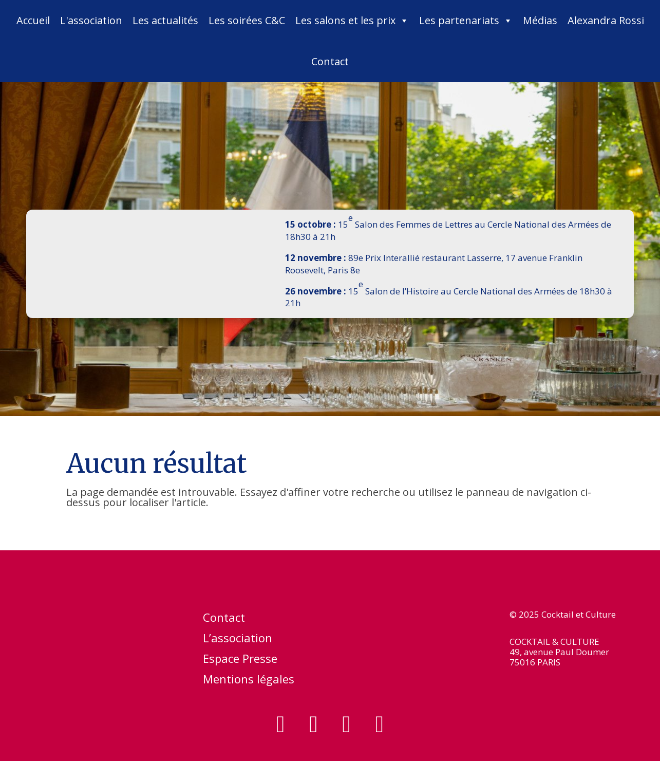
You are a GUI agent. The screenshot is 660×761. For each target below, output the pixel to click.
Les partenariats (466, 20)
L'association (91, 20)
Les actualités (165, 20)
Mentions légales (248, 680)
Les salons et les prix (352, 20)
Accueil (33, 20)
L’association (237, 639)
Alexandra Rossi (606, 20)
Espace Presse (240, 660)
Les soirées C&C (247, 20)
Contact (330, 61)
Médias (540, 20)
